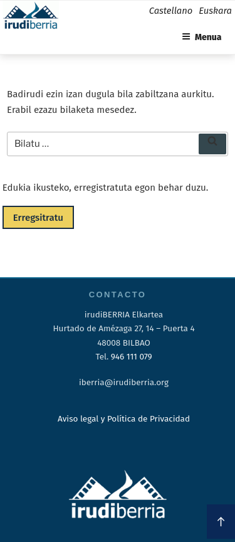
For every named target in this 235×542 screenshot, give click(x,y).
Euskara (215, 10)
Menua (202, 37)
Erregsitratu (38, 217)
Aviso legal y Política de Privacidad (124, 418)
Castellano (170, 10)
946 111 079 (131, 356)
